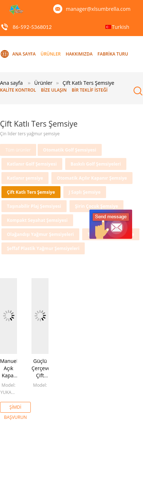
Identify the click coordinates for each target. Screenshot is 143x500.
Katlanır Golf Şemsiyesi (32, 164)
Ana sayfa (17, 54)
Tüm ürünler (18, 150)
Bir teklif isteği (90, 90)
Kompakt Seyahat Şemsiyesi (37, 220)
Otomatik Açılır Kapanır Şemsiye (92, 178)
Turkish (120, 26)
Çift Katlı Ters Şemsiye (31, 192)
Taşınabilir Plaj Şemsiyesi (34, 206)
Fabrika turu (112, 54)
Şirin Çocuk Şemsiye (96, 206)
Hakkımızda (79, 54)
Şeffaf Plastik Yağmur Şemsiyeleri (43, 248)
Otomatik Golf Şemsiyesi (69, 150)
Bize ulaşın (54, 90)
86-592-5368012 (32, 27)
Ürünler (51, 54)
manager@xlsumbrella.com (98, 8)
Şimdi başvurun (15, 408)
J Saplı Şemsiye (85, 192)
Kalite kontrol (18, 90)
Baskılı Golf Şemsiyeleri (96, 164)
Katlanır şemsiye (25, 178)
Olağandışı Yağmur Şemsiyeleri (40, 234)
